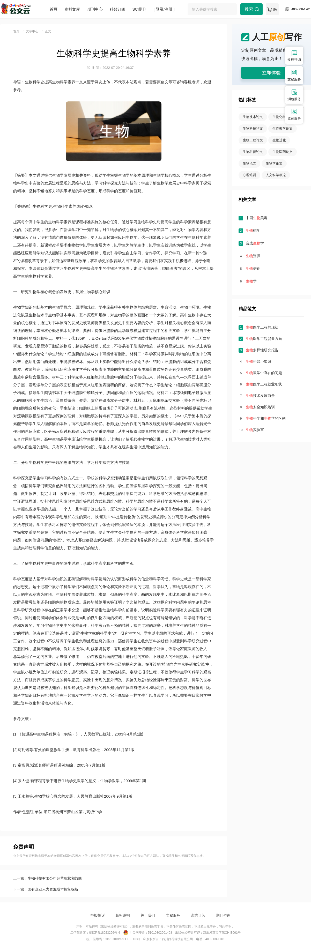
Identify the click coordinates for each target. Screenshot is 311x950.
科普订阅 (117, 9)
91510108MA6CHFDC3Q (122, 939)
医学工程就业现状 (264, 384)
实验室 (255, 430)
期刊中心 (95, 9)
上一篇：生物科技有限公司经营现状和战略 (47, 878)
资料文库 (72, 9)
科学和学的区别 (266, 418)
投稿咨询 (294, 55)
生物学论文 (274, 163)
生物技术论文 (253, 117)
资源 (253, 256)
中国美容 (257, 218)
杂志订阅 (198, 915)
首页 (53, 9)
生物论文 (249, 163)
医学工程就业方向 (264, 339)
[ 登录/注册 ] (164, 9)
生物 (56, 175)
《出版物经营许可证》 (113, 926)
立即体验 (271, 72)
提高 (17, 222)
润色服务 (294, 95)
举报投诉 (97, 915)
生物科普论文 (253, 152)
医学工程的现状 (262, 327)
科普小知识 (258, 361)
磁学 (253, 230)
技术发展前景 (260, 396)
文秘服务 (173, 915)
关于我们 (147, 915)
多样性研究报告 (262, 350)
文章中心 (32, 31)
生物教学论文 (282, 128)
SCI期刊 (139, 9)
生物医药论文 (282, 152)
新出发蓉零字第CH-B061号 (222, 932)
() (275, 9)
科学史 (23, 183)
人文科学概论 (276, 175)
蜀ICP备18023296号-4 (104, 932)
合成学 (255, 243)
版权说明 (122, 915)
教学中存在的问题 (264, 373)
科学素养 (63, 222)
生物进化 (279, 140)
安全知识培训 (260, 407)
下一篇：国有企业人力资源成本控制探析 (45, 889)
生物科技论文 (253, 128)
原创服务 (294, 114)
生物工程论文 (253, 140)
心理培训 (249, 175)
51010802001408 (160, 932)
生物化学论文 (282, 117)
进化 (253, 268)
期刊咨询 (223, 915)
